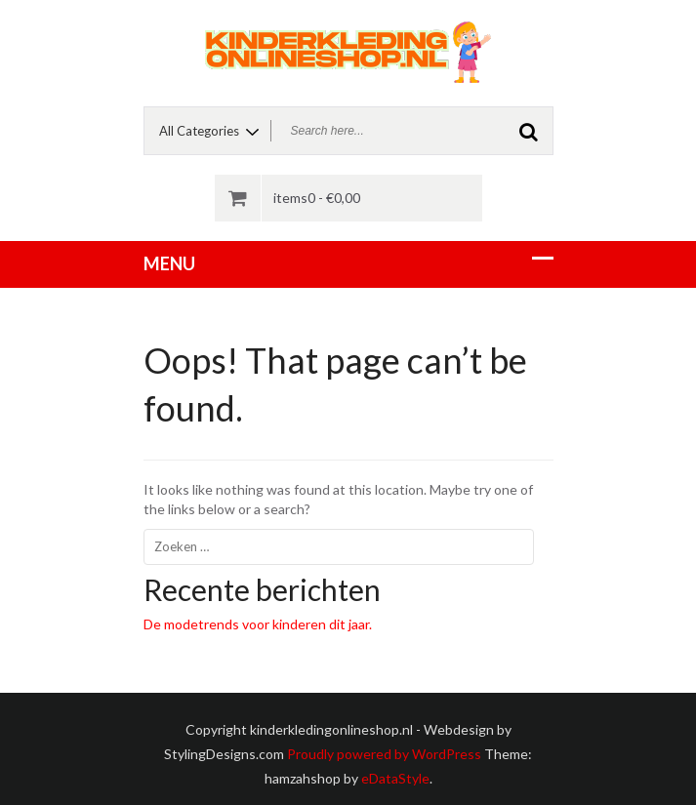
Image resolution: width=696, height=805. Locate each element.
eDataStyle (395, 778)
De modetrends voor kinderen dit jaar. (257, 624)
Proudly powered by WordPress (384, 753)
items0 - (316, 197)
